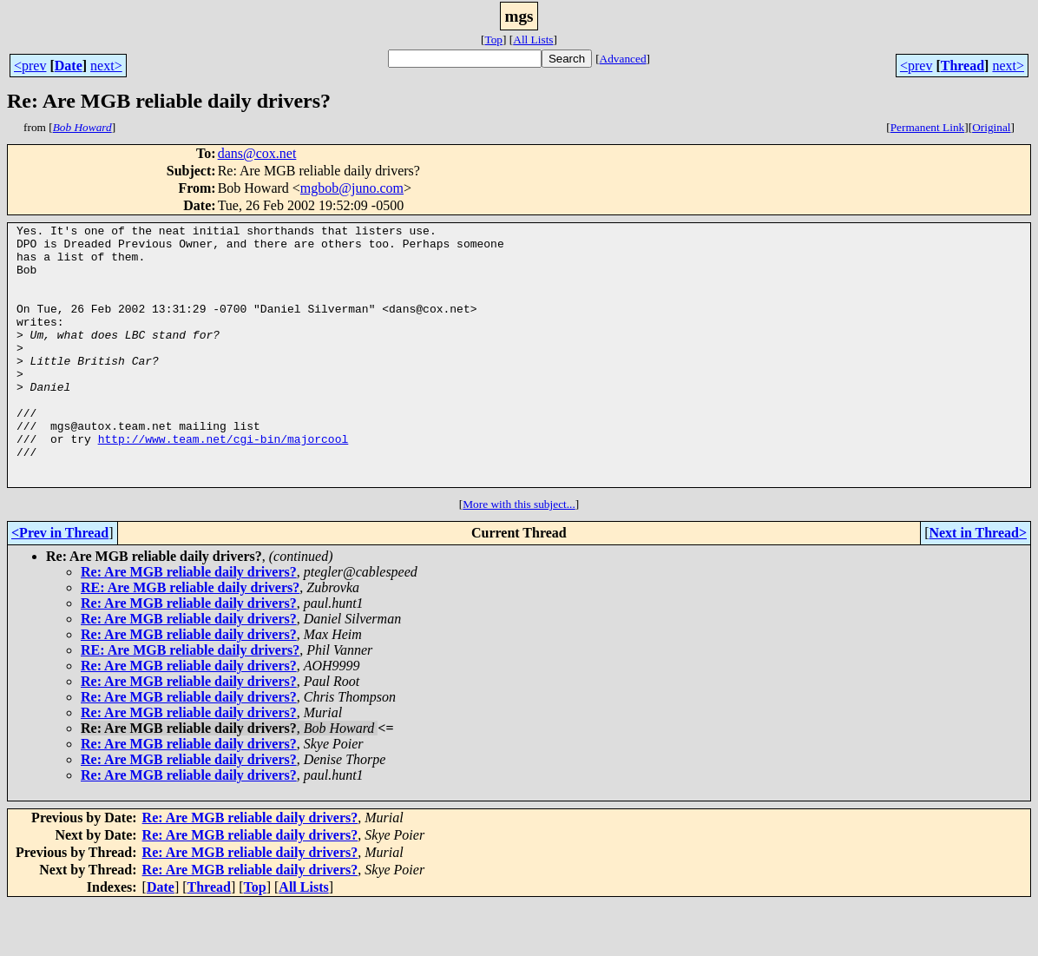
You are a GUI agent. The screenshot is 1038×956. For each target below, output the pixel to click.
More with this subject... (519, 556)
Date (68, 65)
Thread (962, 65)
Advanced (623, 58)
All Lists (533, 39)
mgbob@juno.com (352, 188)
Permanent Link (927, 127)
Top (493, 39)
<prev (30, 65)
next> (106, 65)
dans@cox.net (257, 153)
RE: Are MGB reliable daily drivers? (190, 639)
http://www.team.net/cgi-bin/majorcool (223, 483)
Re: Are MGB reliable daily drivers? (189, 623)
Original (991, 127)
